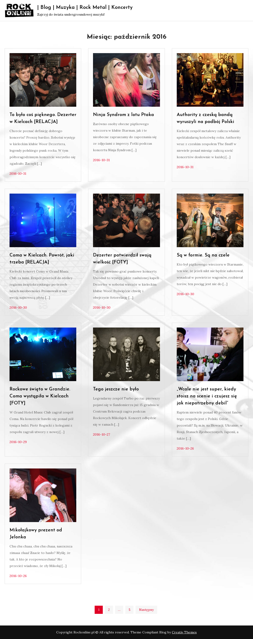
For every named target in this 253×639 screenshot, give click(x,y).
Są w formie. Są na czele (203, 255)
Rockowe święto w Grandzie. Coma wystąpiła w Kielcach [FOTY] (40, 396)
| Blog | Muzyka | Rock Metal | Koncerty (85, 7)
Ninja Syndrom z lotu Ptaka (123, 115)
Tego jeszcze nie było (116, 389)
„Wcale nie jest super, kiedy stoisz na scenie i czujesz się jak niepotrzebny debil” (207, 396)
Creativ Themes (184, 632)
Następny (146, 610)
